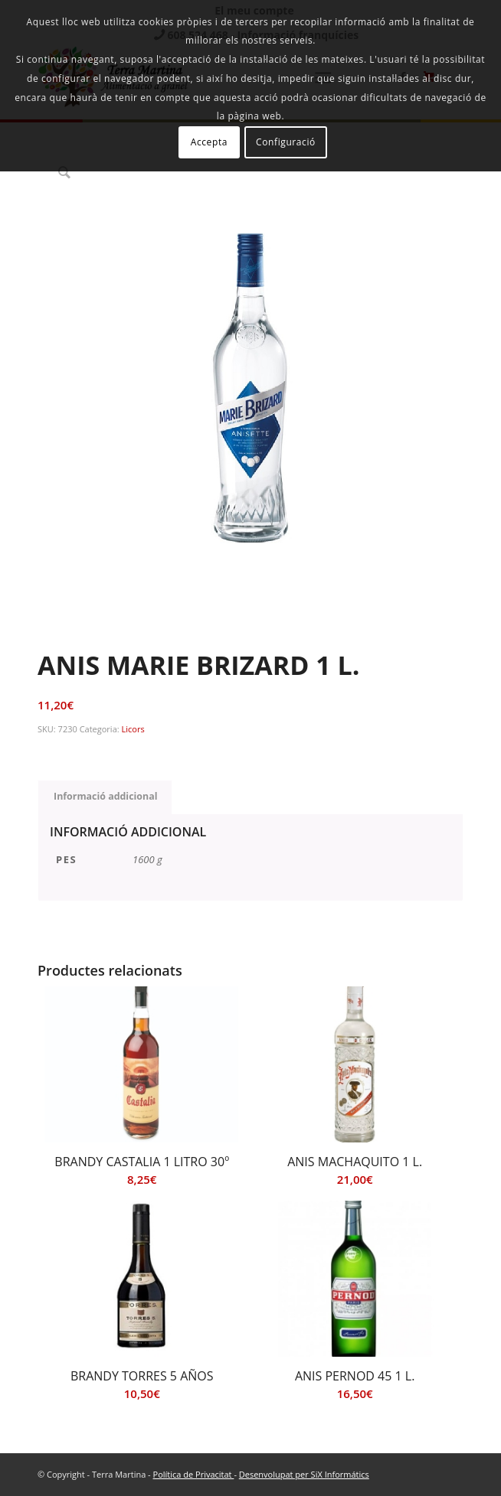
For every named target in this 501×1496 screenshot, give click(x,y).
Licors (133, 729)
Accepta (209, 141)
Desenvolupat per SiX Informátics (304, 1474)
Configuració (286, 141)
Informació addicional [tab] (105, 796)
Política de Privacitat (193, 1474)
